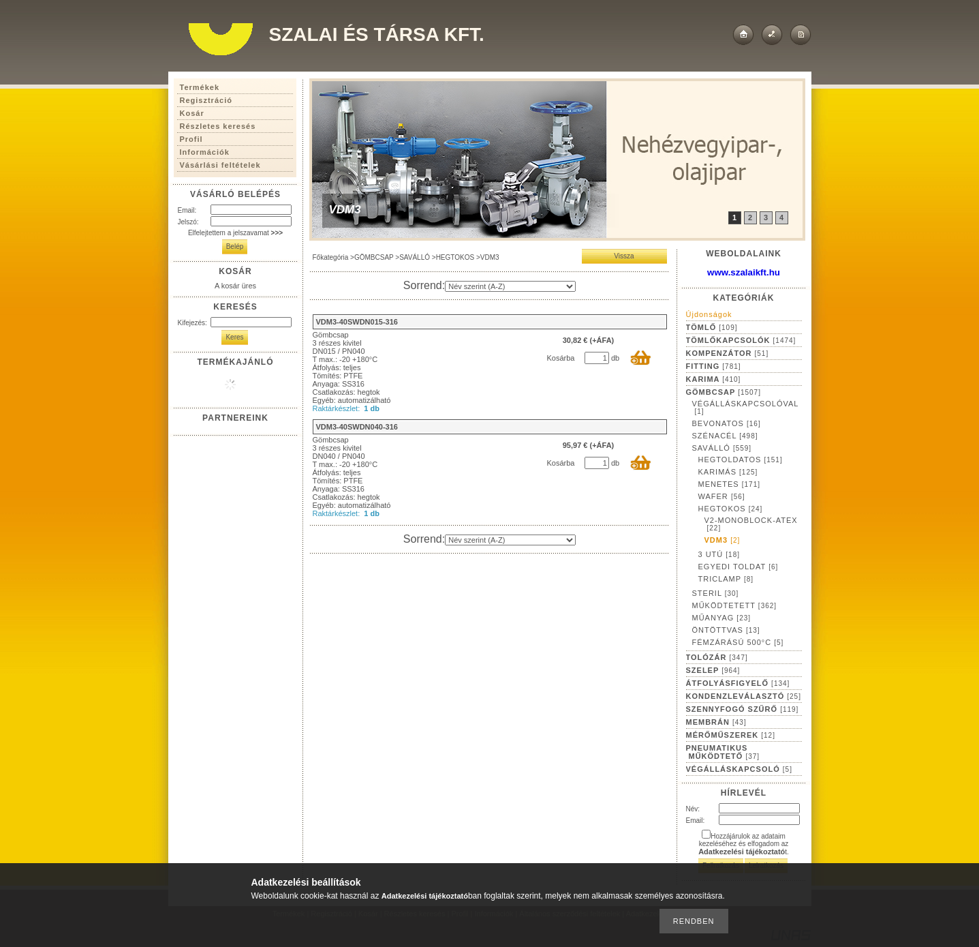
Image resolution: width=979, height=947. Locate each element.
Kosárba (561, 358)
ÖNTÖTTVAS (726, 630)
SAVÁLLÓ (414, 257)
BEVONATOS (726, 423)
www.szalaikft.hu (743, 272)
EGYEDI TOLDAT (738, 566)
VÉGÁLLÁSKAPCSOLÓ (739, 769)
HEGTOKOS (455, 257)
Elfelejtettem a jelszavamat (235, 233)
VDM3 (722, 540)
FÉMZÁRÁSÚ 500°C (738, 642)
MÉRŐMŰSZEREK (730, 735)
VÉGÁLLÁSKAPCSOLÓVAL (745, 407)
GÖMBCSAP (374, 257)
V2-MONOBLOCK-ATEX (751, 524)
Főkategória (331, 257)
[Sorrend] (510, 286)
